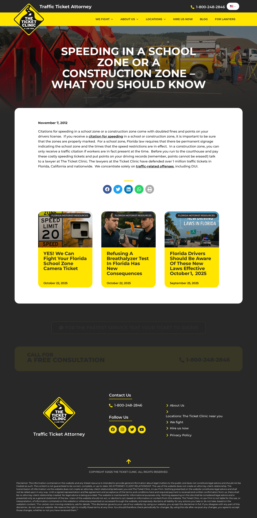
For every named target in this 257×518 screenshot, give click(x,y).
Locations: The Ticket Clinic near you (194, 416)
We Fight (104, 19)
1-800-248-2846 (210, 7)
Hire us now (183, 19)
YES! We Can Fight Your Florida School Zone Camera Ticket (65, 261)
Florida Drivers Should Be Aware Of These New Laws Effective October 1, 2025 (190, 263)
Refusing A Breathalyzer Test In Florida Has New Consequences (128, 263)
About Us (129, 19)
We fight (176, 422)
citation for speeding (106, 136)
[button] (107, 189)
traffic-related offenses (155, 166)
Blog (204, 19)
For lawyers (225, 19)
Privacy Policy (181, 435)
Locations (156, 19)
